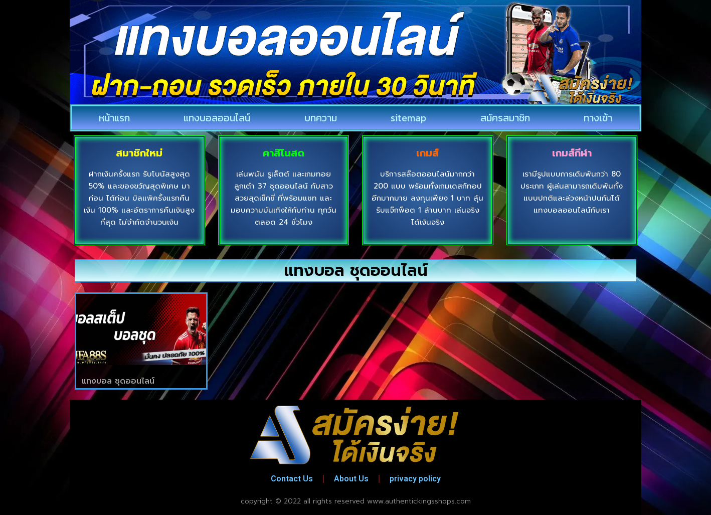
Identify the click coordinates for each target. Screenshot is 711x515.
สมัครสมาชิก (505, 117)
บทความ (320, 117)
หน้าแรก (114, 117)
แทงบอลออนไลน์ (217, 117)
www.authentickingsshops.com (419, 501)
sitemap (408, 117)
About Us (351, 478)
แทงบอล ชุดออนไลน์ (118, 381)
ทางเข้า (598, 117)
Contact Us (292, 478)
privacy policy (415, 478)
